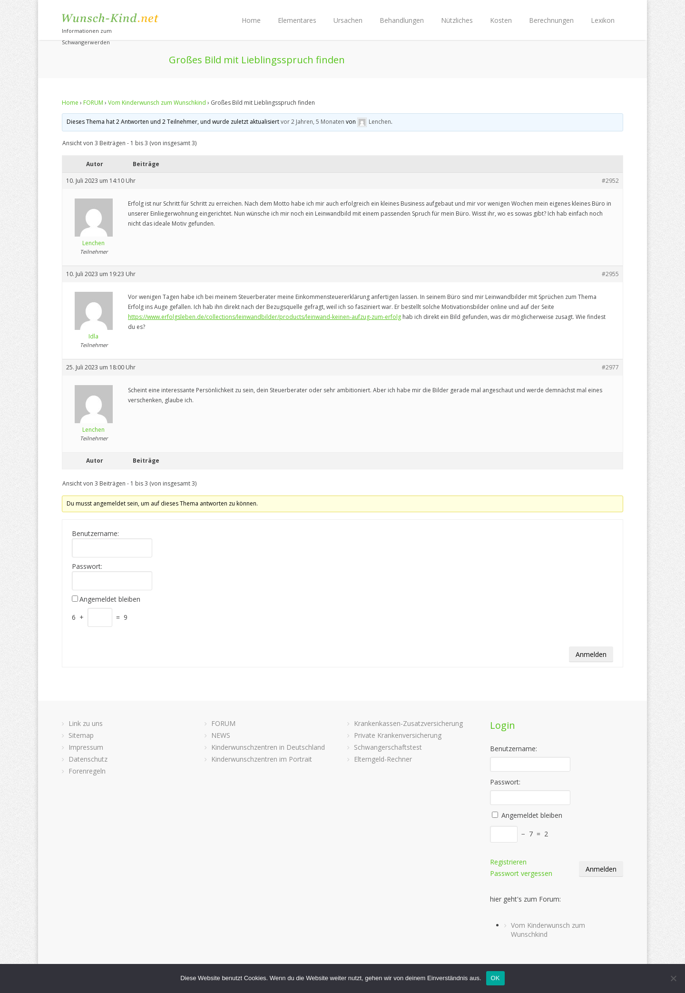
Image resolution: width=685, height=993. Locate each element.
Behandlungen (402, 20)
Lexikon (603, 20)
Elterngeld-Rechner (383, 759)
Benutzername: (95, 533)
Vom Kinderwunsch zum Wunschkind (157, 103)
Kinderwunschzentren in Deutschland (268, 747)
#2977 (610, 367)
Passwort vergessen (521, 873)
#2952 (610, 181)
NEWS (220, 735)
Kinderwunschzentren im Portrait (261, 759)
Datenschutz (88, 759)
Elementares (297, 20)
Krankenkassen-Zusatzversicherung (408, 723)
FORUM (93, 103)
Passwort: (87, 566)
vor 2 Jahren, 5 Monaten (312, 122)
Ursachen (347, 20)
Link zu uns (85, 723)
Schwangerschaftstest (388, 747)
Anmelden (591, 654)
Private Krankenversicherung (397, 735)
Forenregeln (87, 770)
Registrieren (508, 861)
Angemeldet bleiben (109, 599)
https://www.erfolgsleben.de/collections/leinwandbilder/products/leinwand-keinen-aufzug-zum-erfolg (264, 317)
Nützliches (457, 20)
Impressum (85, 747)
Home (251, 20)
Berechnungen (551, 20)
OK (495, 978)
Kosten (501, 20)
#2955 (610, 274)
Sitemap (81, 735)
